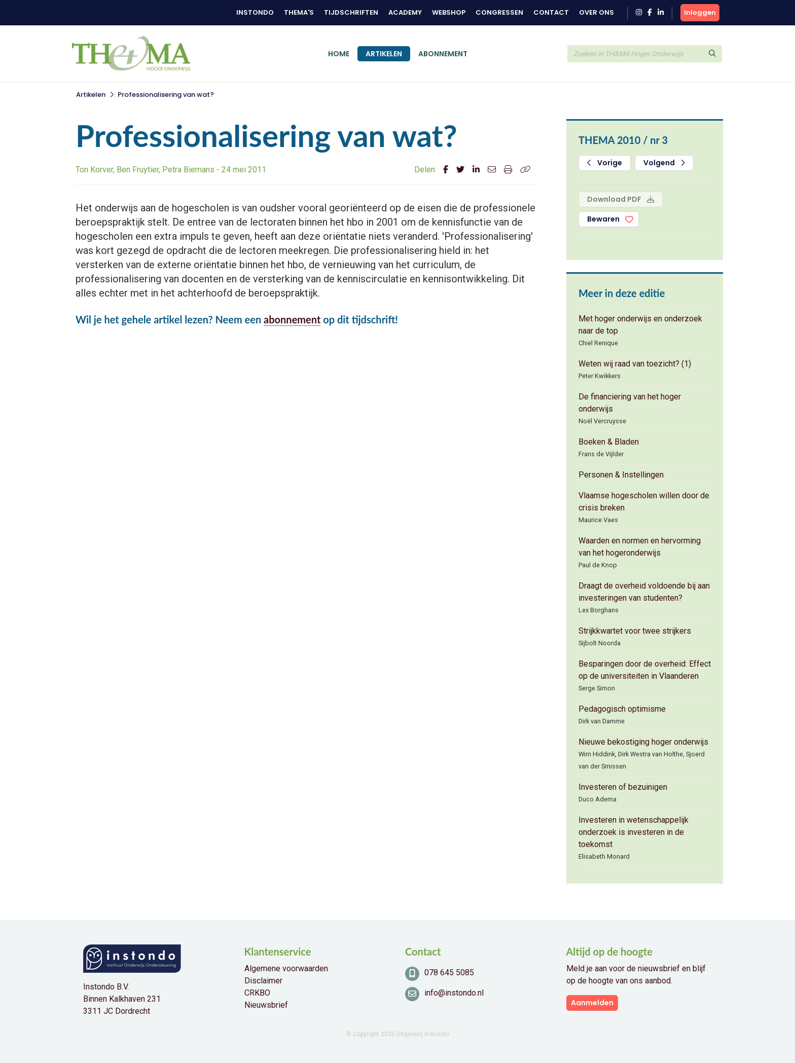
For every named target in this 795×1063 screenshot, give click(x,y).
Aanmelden (592, 1003)
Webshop (448, 12)
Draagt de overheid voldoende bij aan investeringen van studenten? (644, 592)
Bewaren (603, 219)
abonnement (292, 319)
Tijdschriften (351, 12)
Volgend (664, 163)
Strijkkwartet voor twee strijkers (635, 631)
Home (338, 54)
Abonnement (442, 54)
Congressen (499, 12)
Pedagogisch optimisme (622, 709)
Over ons (596, 12)
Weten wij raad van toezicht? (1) (635, 364)
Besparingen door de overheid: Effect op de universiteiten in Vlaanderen (645, 670)
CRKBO (257, 993)
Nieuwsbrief (266, 1005)
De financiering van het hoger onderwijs (630, 403)
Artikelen (384, 54)
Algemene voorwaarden (286, 968)
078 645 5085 (449, 972)
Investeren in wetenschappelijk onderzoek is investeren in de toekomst (634, 832)
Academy (405, 12)
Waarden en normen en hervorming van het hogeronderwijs (640, 547)
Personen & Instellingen (621, 475)
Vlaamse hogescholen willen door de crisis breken (644, 501)
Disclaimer (263, 980)
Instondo (255, 12)
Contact (551, 12)
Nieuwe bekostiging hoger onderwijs (643, 742)
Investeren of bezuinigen (623, 787)
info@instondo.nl (454, 993)
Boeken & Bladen (609, 442)
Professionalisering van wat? (166, 94)
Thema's (299, 12)
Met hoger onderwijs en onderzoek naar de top (640, 325)
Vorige (604, 163)
